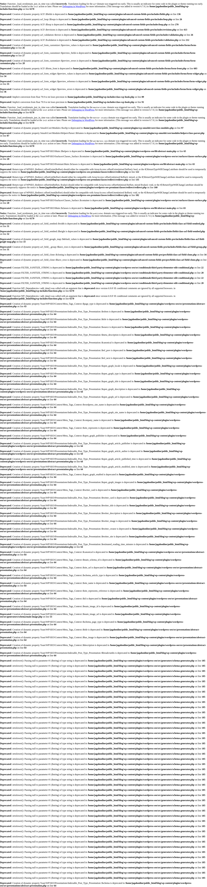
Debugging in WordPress (74, 6)
